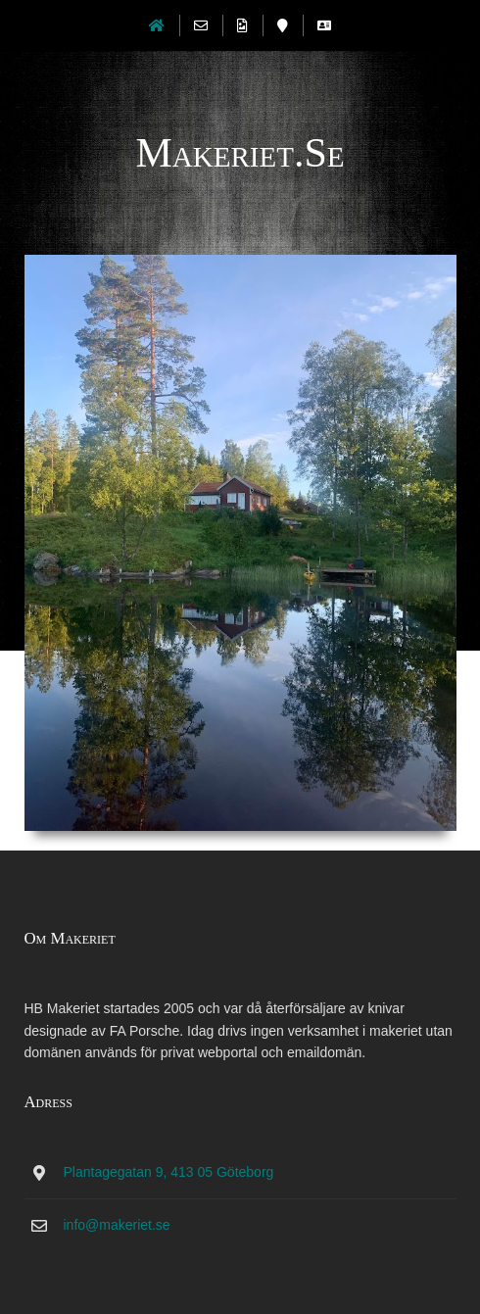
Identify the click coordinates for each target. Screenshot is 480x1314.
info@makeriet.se (117, 1225)
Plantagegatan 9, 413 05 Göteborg (169, 1172)
